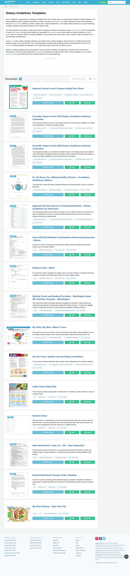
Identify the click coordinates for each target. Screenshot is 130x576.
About (77, 540)
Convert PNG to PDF (10, 545)
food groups (16, 32)
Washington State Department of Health (64, 310)
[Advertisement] (51, 65)
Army (28, 2)
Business (36, 2)
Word (88, 103)
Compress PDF (57, 548)
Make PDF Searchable (59, 553)
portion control (76, 30)
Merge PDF (56, 543)
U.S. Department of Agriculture (71, 190)
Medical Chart (52, 397)
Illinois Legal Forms (59, 250)
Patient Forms (52, 487)
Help (77, 543)
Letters (51, 2)
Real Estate (66, 2)
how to (12, 41)
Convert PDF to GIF (35, 545)
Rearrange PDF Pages (59, 550)
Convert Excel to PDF (10, 543)
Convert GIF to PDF (10, 548)
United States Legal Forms (40, 95)
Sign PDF (55, 545)
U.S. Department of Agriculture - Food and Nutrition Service (78, 95)
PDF (72, 103)
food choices (17, 23)
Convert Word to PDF (10, 540)
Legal (44, 2)
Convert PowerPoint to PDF (12, 553)
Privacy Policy (80, 548)
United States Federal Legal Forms (84, 128)
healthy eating (59, 21)
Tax (74, 2)
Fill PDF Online (48, 103)
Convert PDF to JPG (35, 540)
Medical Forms (42, 397)
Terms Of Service (80, 550)
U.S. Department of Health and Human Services (60, 128)
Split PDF (55, 540)
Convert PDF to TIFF (36, 548)
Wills (79, 2)
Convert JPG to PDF (10, 555)
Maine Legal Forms (59, 278)
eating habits (38, 52)
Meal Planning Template (55, 95)
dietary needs (51, 32)
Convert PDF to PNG (36, 543)
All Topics (78, 555)
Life (58, 2)
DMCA (77, 545)
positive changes (11, 54)
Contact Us (79, 553)
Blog (85, 2)
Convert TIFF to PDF (10, 550)
